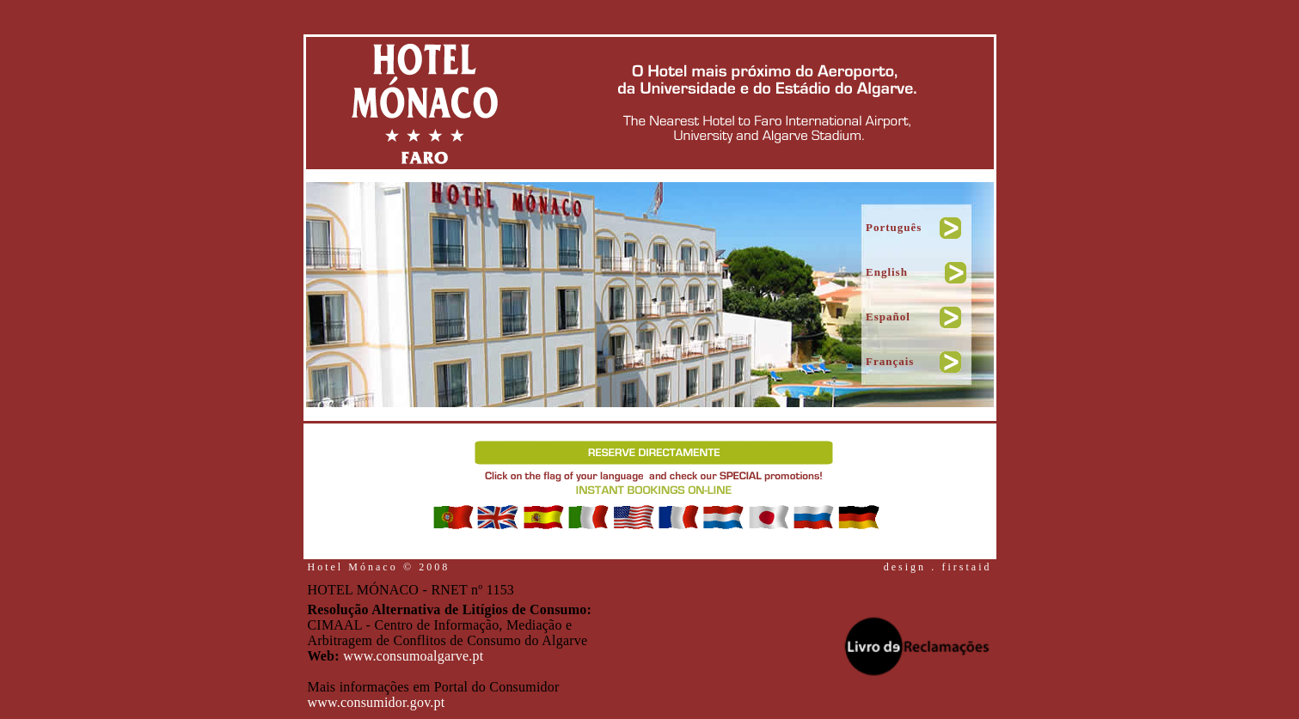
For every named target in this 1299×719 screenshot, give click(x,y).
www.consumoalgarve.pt (413, 656)
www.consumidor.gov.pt (376, 702)
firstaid (967, 567)
